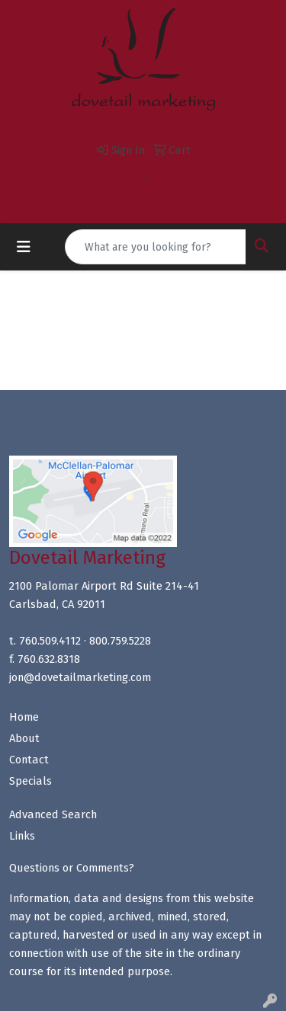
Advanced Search (53, 814)
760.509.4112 (112, 176)
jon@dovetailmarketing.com (147, 194)
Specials (30, 781)
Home (24, 717)
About (24, 738)
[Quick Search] (155, 246)
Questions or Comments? (71, 868)
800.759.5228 (182, 176)
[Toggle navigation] (24, 247)
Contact (29, 759)
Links (22, 836)
